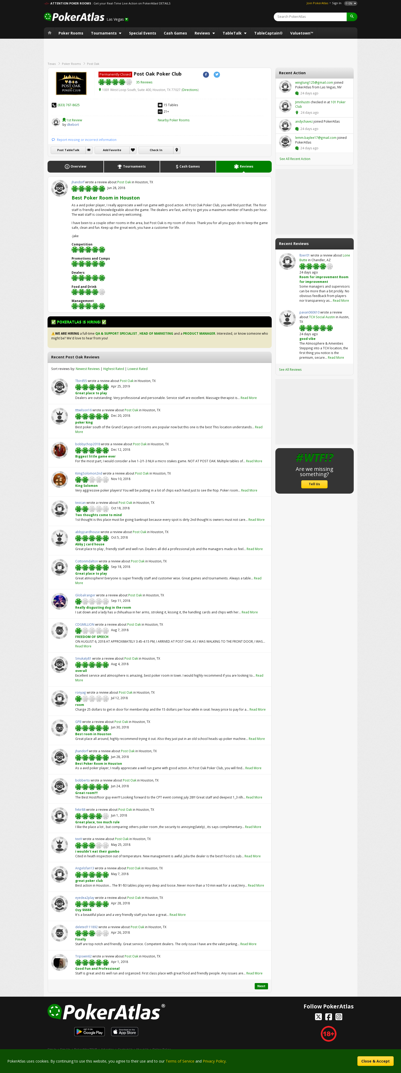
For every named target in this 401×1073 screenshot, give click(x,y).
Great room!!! (86, 793)
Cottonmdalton (59, 567)
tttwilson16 (59, 416)
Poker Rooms (71, 33)
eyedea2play (59, 904)
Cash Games (175, 33)
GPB (59, 728)
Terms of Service (180, 1061)
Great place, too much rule (97, 822)
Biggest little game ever (95, 456)
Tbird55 (59, 387)
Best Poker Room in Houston (106, 198)
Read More (249, 398)
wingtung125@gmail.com (285, 86)
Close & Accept (375, 1061)
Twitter (217, 75)
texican (59, 509)
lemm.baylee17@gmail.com (285, 141)
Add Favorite (112, 150)
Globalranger (59, 601)
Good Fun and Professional (97, 968)
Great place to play (91, 393)
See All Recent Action (295, 159)
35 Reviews (144, 82)
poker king (84, 422)
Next (261, 986)
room (79, 705)
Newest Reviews (88, 369)
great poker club (89, 880)
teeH (59, 845)
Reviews (203, 33)
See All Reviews (290, 369)
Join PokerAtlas (317, 3)
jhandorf (59, 188)
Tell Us (314, 484)
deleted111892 (59, 933)
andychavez (285, 125)
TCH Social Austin (322, 317)
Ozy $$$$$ (83, 910)
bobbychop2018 (59, 450)
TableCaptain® (268, 33)
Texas (52, 64)
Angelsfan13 (59, 874)
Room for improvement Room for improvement (323, 279)
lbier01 (287, 261)
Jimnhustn (285, 106)
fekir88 (59, 815)
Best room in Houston (93, 734)
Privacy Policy (214, 1061)
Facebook (206, 75)
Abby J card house (89, 544)
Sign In (336, 3)
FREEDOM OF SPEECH (91, 637)
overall (81, 671)
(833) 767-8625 (68, 105)
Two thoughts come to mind (98, 515)
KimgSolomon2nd (59, 479)
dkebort (56, 122)
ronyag (59, 698)
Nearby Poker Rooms (174, 120)
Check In (156, 150)
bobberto (59, 786)
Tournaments (104, 33)
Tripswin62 (59, 962)
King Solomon (86, 485)
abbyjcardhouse (59, 538)
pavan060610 (287, 318)
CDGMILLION (59, 630)
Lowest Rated (137, 369)
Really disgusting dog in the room (103, 607)
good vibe (307, 338)
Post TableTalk (68, 150)
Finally (80, 939)
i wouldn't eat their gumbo (97, 851)
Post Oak (93, 64)
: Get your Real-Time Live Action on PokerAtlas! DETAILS (131, 3)
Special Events (142, 33)
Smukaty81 (59, 664)
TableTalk (233, 33)
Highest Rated (113, 369)
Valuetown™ (301, 33)
